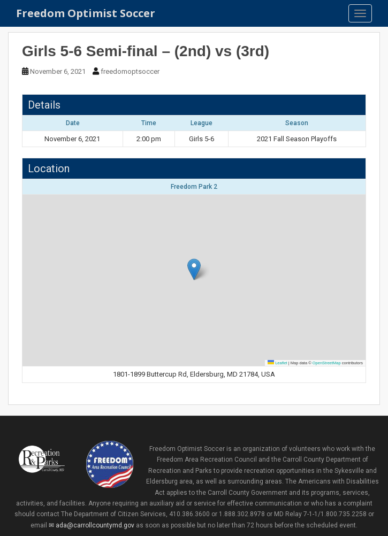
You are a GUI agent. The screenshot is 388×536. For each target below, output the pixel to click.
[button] (194, 269)
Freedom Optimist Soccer (85, 13)
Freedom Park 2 (194, 186)
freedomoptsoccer (130, 71)
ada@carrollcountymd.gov (95, 525)
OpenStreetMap (327, 363)
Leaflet (277, 363)
